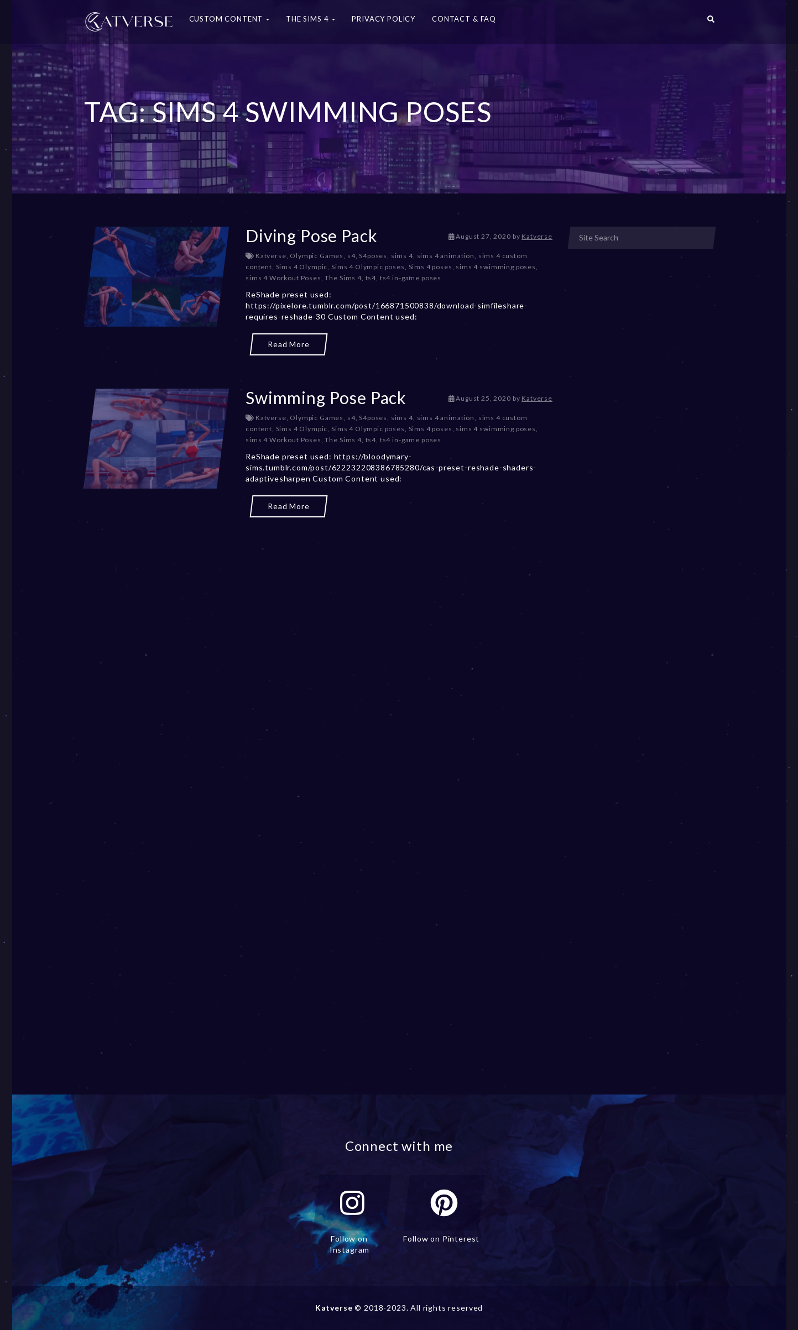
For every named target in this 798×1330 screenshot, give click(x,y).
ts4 (371, 278)
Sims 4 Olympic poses (368, 267)
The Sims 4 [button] (310, 18)
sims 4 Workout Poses (283, 278)
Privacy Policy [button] (383, 18)
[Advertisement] (318, 569)
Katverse (536, 236)
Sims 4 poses (430, 267)
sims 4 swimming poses (496, 267)
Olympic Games (316, 256)
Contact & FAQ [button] (464, 18)
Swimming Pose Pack (326, 397)
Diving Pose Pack (311, 235)
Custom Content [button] (229, 18)
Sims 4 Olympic (302, 267)
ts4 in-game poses (410, 278)
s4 (351, 256)
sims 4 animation (445, 256)
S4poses (373, 256)
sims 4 (402, 256)
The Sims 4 (343, 278)
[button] (710, 22)
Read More (289, 344)
